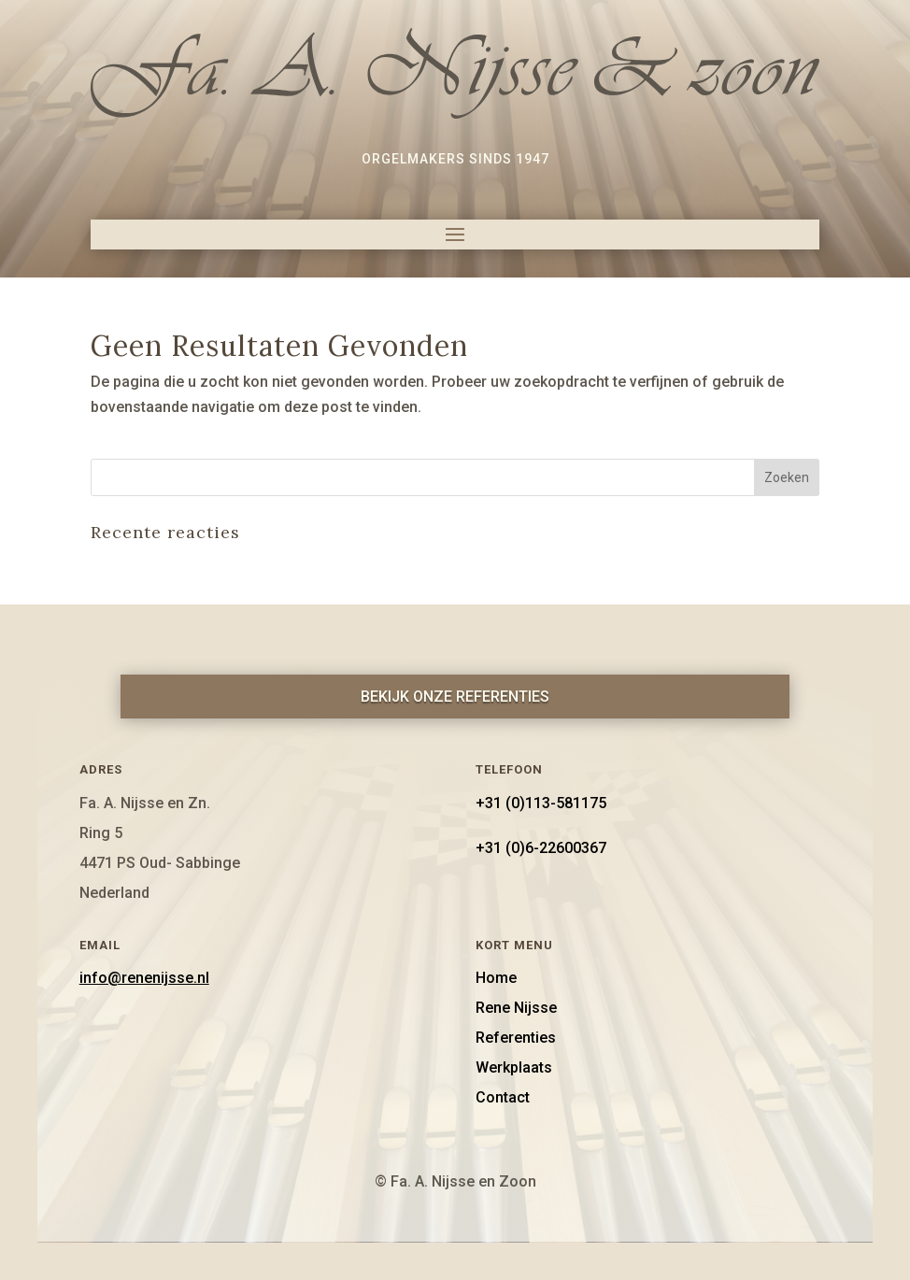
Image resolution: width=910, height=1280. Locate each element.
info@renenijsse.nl (144, 978)
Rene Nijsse (516, 1008)
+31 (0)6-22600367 (541, 848)
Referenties (516, 1037)
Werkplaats (514, 1067)
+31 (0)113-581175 (541, 803)
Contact (503, 1097)
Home (496, 978)
